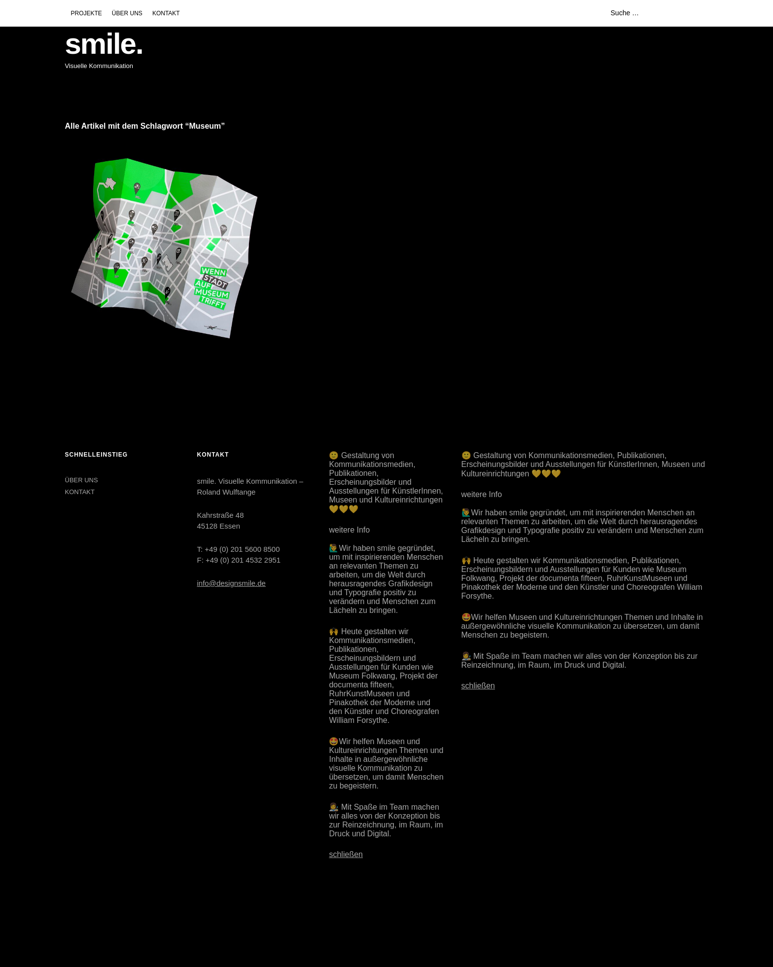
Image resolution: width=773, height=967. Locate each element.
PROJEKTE (86, 13)
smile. (104, 43)
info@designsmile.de (231, 583)
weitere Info (349, 530)
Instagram (73, 915)
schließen (345, 854)
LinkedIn (98, 915)
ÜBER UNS (127, 13)
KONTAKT (166, 13)
